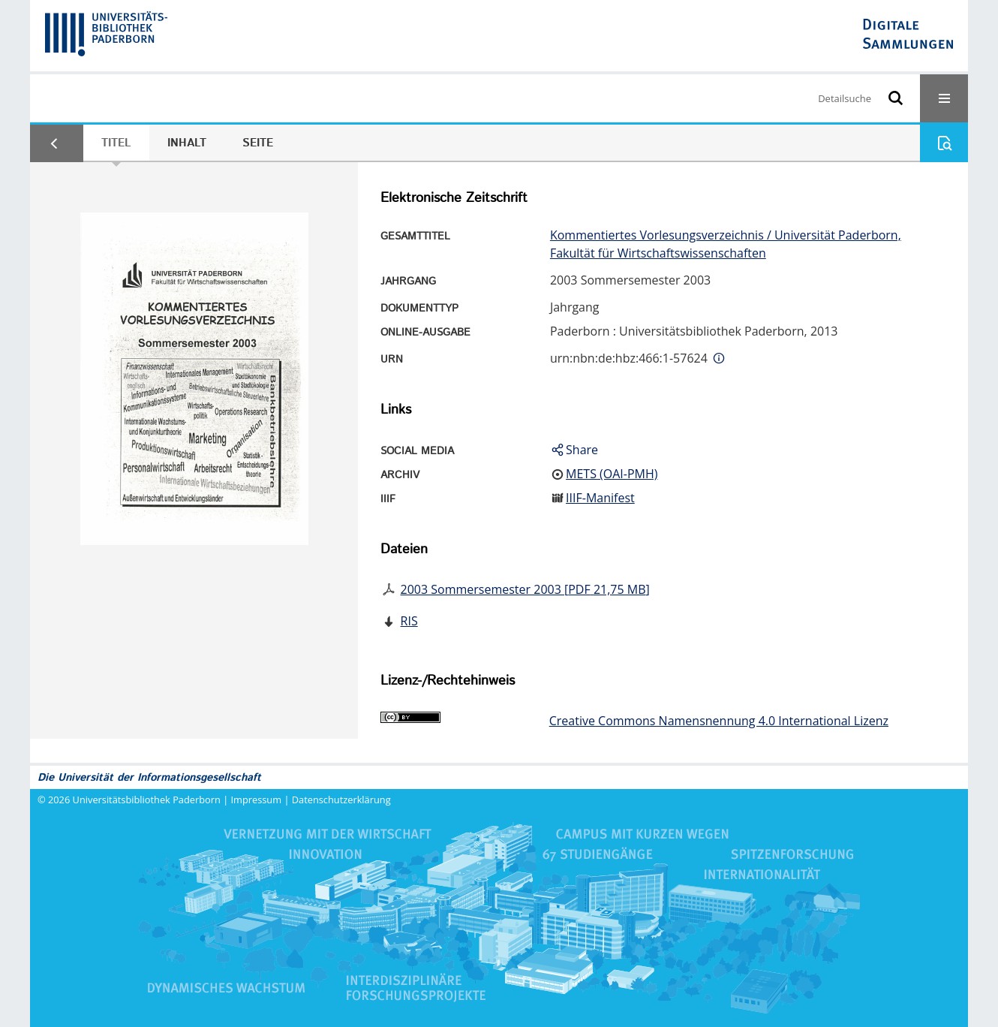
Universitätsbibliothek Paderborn (147, 799)
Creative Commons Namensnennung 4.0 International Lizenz (718, 720)
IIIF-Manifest (600, 497)
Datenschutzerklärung (341, 799)
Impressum (256, 799)
